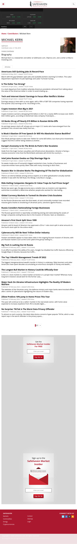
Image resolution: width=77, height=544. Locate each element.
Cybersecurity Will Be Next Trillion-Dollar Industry (25, 232)
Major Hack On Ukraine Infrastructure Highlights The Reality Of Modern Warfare (36, 283)
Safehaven (4, 46)
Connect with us (66, 513)
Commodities (7, 519)
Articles (7, 67)
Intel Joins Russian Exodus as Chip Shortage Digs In (25, 158)
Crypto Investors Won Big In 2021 (17, 109)
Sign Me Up (38, 357)
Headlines (46, 10)
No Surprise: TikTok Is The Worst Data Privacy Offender (27, 309)
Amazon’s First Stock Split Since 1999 (19, 220)
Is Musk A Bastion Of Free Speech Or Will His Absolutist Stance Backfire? (36, 133)
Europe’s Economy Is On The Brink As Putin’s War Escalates (29, 146)
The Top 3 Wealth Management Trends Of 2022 (23, 257)
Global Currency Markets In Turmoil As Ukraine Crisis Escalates (31, 195)
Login (29, 522)
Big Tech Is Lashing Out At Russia (17, 245)
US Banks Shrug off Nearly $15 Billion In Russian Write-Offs (29, 121)
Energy (5, 522)
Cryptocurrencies (8, 524)
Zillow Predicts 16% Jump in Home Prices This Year (25, 297)
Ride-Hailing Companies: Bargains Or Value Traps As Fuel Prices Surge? (35, 183)
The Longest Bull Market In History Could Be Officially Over (29, 269)
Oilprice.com (51, 58)
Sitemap (30, 519)
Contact (29, 516)
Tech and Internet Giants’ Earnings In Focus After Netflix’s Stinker (32, 96)
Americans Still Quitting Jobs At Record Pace (22, 71)
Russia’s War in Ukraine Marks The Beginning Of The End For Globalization (37, 170)
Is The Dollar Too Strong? (13, 84)
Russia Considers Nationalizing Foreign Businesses (25, 208)
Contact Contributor (7, 51)
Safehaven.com (39, 58)
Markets (5, 516)
